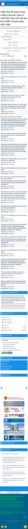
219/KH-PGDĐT (10, 286)
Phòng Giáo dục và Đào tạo (19, 48)
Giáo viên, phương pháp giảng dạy (10, 342)
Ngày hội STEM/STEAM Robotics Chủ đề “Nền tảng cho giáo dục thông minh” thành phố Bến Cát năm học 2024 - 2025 (14, 467)
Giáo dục (15, 45)
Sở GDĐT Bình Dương (7, 366)
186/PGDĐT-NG (10, 99)
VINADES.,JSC (14, 522)
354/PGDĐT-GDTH (11, 162)
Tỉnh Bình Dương (5, 361)
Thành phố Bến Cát (6, 369)
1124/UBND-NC (10, 71)
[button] (25, 56)
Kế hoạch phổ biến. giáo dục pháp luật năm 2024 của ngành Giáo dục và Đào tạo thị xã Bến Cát (13, 283)
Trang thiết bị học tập (7, 346)
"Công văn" (18, 60)
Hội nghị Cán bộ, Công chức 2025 (10, 454)
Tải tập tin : (8, 56)
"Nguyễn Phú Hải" (21, 237)
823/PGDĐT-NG (10, 111)
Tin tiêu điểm (6, 449)
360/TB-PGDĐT (10, 231)
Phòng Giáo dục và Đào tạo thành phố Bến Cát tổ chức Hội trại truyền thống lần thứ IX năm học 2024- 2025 (13, 480)
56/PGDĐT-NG (10, 89)
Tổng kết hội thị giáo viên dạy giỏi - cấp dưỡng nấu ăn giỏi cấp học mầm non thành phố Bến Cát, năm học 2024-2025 (13, 473)
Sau (25, 388)
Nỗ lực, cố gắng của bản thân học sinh (11, 350)
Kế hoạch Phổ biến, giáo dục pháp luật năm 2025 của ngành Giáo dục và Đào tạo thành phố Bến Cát (13, 135)
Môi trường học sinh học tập (9, 348)
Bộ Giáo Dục (4, 364)
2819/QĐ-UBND (10, 153)
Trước (2, 389)
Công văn (15, 42)
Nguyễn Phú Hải (17, 50)
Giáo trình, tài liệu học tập (8, 344)
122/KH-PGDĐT (10, 138)
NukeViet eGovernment (14, 520)
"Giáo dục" (19, 116)
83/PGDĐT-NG (10, 80)
